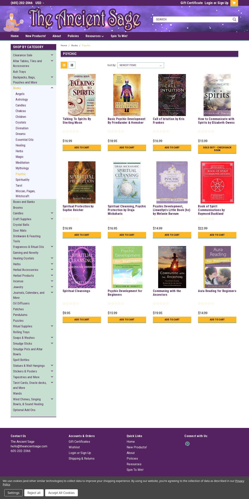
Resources (95, 36)
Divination (22, 128)
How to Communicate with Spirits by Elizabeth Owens (216, 120)
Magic (20, 157)
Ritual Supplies (22, 326)
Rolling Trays (21, 332)
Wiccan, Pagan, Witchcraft (25, 193)
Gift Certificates (79, 441)
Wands (17, 393)
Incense (18, 281)
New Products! (35, 36)
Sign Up (222, 3)
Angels (20, 94)
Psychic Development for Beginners (125, 292)
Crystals (21, 122)
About (57, 36)
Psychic (21, 174)
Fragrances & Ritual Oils (28, 247)
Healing (20, 145)
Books (17, 88)
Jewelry (18, 287)
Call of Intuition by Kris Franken (168, 120)
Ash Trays (19, 72)
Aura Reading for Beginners (217, 291)
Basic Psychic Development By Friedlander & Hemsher (126, 120)
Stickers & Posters (25, 371)
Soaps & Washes (24, 338)
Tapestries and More (26, 377)
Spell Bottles (21, 360)
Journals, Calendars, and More (28, 295)
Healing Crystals (23, 258)
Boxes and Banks (24, 202)
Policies (73, 36)
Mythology (22, 168)
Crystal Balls (21, 225)
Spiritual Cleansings (76, 291)
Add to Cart (81, 147)
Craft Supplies (22, 219)
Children (21, 117)
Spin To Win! (119, 36)
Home (15, 36)
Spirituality (22, 180)
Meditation (22, 162)
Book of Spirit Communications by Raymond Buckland (211, 210)
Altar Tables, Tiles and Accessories (27, 63)
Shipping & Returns (82, 458)
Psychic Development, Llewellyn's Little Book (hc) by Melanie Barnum (171, 210)
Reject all (33, 493)
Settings (13, 493)
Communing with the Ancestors (167, 292)
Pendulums (20, 315)
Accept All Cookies (61, 493)
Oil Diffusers (21, 303)
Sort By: (111, 65)
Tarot (19, 185)
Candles (21, 105)
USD (39, 3)
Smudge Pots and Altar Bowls (28, 351)
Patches (18, 309)
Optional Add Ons (24, 410)
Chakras (21, 111)
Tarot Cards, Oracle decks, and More (29, 385)
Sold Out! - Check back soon (217, 149)
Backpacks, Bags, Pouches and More (25, 79)
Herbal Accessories (25, 270)
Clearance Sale (22, 55)
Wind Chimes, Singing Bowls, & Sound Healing (28, 401)
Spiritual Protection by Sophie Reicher (78, 208)
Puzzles (18, 321)
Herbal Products (23, 275)
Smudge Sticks (22, 343)
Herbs (19, 151)
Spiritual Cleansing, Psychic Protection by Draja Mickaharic (127, 210)
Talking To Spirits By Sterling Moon (77, 120)
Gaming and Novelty (25, 253)
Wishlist (74, 447)
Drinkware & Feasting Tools (26, 238)
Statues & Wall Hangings (29, 366)
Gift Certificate (192, 3)
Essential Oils (24, 140)
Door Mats (19, 230)
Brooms (18, 208)
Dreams (20, 134)
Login (209, 3)
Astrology (22, 99)
